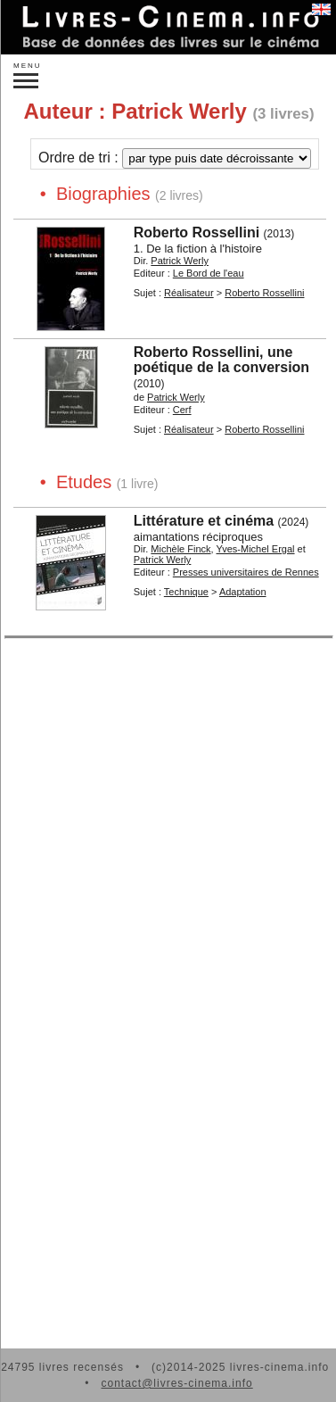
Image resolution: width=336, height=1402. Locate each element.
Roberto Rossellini (196, 232)
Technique (186, 591)
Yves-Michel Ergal (256, 548)
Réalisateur (189, 292)
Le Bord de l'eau (208, 273)
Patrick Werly (180, 260)
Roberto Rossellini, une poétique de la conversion (221, 359)
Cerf (182, 409)
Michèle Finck (180, 548)
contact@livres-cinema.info (176, 1383)
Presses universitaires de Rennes (246, 572)
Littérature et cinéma (204, 520)
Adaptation (242, 591)
